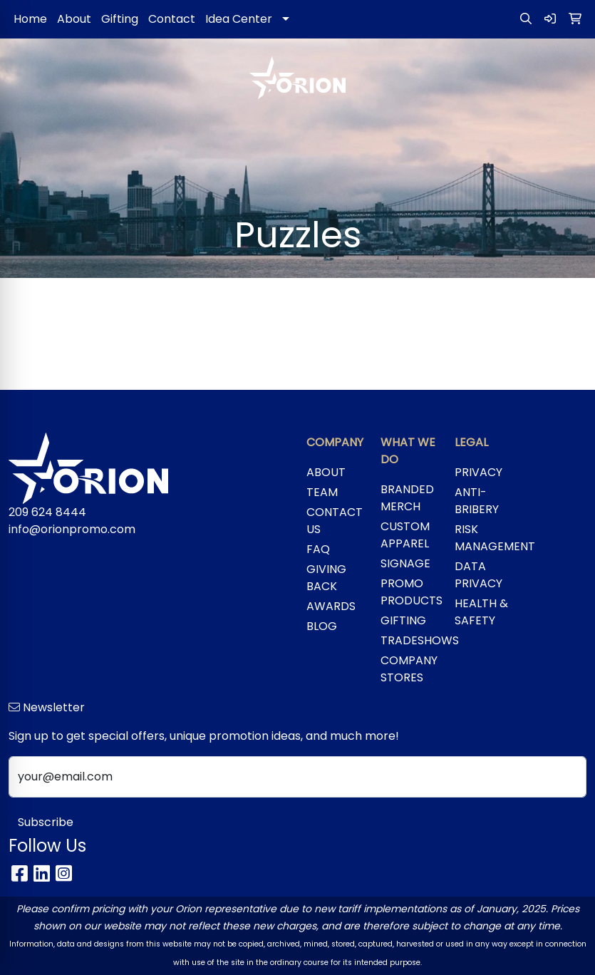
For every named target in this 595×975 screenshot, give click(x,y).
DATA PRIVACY (478, 575)
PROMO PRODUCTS (409, 592)
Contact (171, 19)
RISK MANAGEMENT (483, 537)
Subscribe (45, 822)
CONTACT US (334, 520)
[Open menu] (566, 130)
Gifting (119, 19)
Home (30, 19)
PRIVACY (478, 472)
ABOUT (326, 472)
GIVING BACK (326, 577)
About (74, 19)
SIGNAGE (405, 563)
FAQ (318, 549)
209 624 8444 (47, 512)
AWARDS (331, 606)
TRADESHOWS (409, 640)
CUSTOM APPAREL (405, 535)
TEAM (322, 492)
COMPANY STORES (409, 669)
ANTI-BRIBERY (477, 500)
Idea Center (238, 19)
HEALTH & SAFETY (481, 612)
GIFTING (403, 620)
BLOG (321, 626)
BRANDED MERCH (407, 498)
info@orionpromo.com (72, 529)
